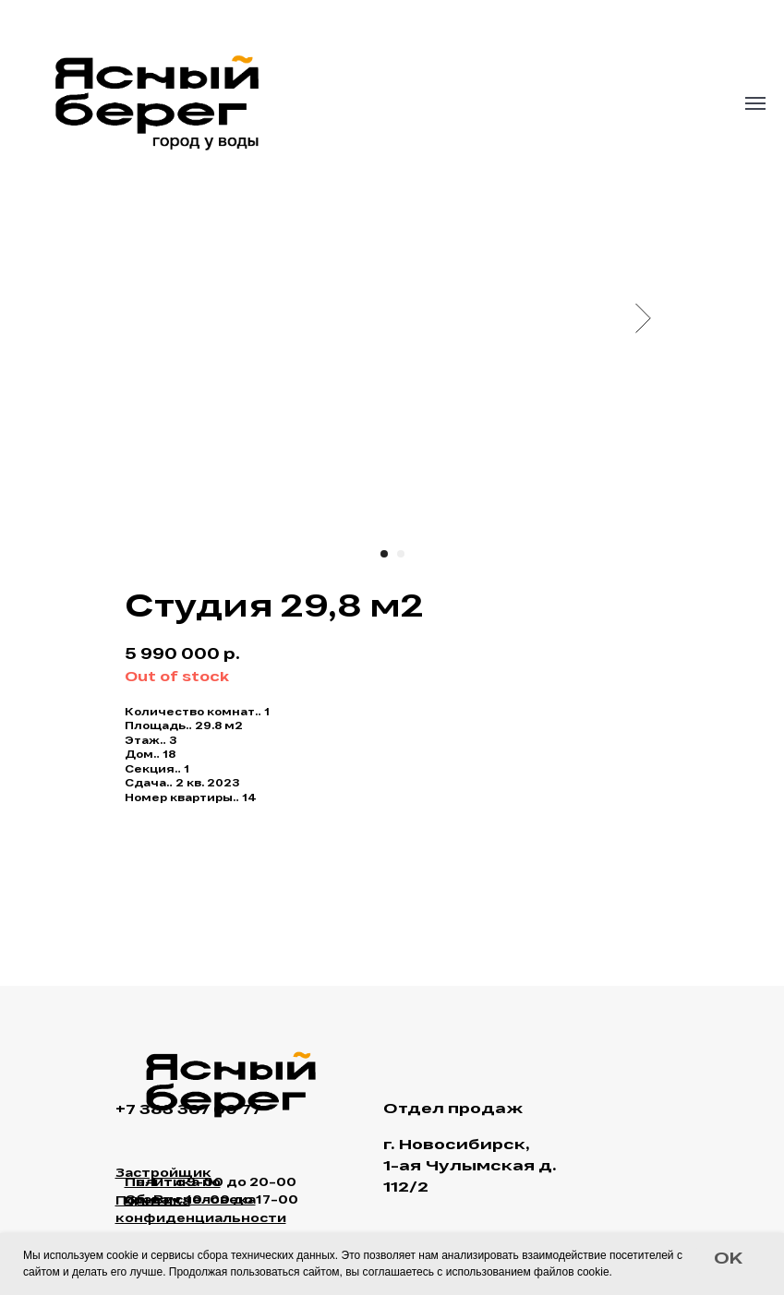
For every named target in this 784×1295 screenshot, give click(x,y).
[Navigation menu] (755, 103)
